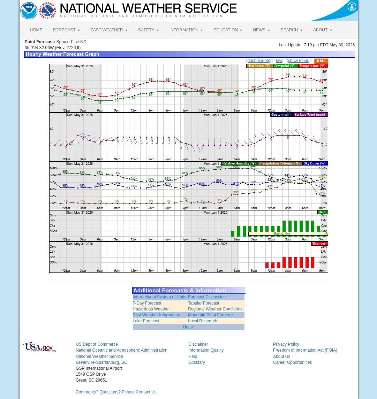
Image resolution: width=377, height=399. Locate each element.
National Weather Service (99, 356)
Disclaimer (198, 344)
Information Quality (206, 350)
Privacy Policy (286, 344)
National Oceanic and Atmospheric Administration (121, 350)
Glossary (196, 362)
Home (188, 326)
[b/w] (278, 60)
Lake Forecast (146, 321)
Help (192, 356)
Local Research (202, 321)
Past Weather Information (156, 315)
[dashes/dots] (258, 60)
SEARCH (292, 30)
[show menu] (298, 60)
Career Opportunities (292, 362)
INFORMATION (186, 30)
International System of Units (159, 296)
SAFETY (148, 30)
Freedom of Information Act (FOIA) (305, 350)
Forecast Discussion (207, 296)
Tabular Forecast (203, 303)
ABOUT (322, 30)
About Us (281, 356)
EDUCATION (227, 30)
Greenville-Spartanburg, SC (101, 362)
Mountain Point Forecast (210, 315)
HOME (36, 30)
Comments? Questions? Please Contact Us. (117, 392)
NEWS (261, 30)
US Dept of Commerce (97, 344)
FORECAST (66, 30)
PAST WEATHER (109, 30)
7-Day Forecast (147, 303)
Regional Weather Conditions (215, 309)
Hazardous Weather (151, 309)
